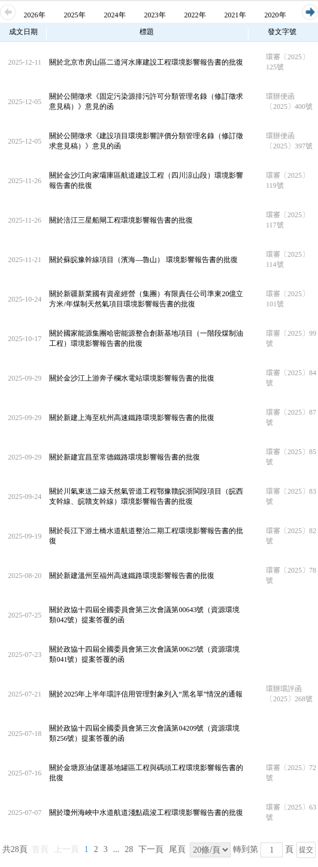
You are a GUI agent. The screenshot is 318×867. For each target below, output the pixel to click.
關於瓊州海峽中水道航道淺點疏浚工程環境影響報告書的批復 (146, 812)
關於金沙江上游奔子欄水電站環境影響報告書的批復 (131, 378)
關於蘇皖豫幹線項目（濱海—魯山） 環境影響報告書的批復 (143, 259)
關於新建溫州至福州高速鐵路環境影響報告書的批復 (131, 575)
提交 (306, 849)
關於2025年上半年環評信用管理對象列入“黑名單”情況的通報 (146, 694)
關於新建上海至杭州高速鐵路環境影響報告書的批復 (131, 417)
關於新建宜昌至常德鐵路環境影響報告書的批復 (124, 457)
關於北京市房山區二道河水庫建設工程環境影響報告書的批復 (146, 62)
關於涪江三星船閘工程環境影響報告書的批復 (121, 220)
